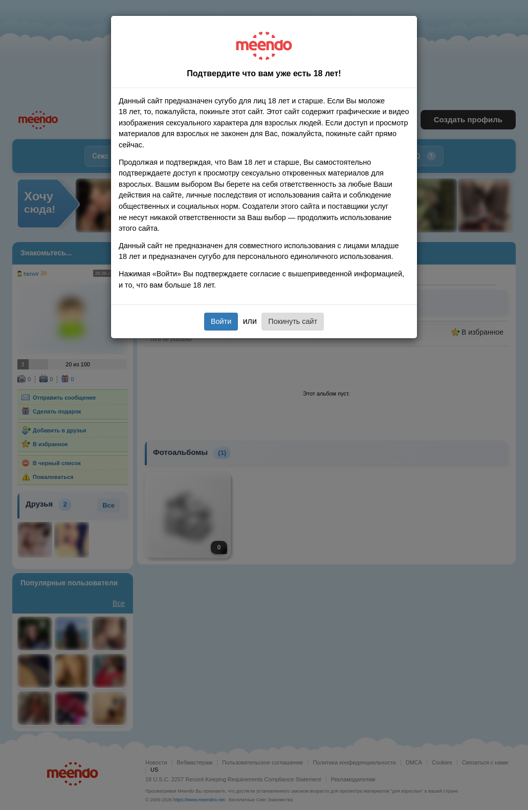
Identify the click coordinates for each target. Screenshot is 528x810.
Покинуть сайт (292, 321)
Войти (221, 321)
